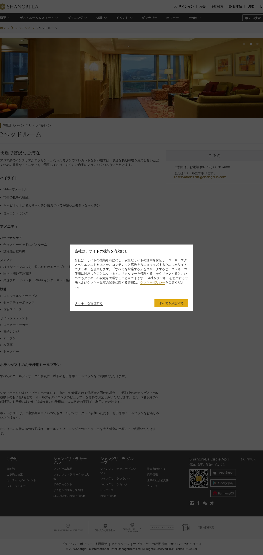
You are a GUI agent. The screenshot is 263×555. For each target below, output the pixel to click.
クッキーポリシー (152, 282)
